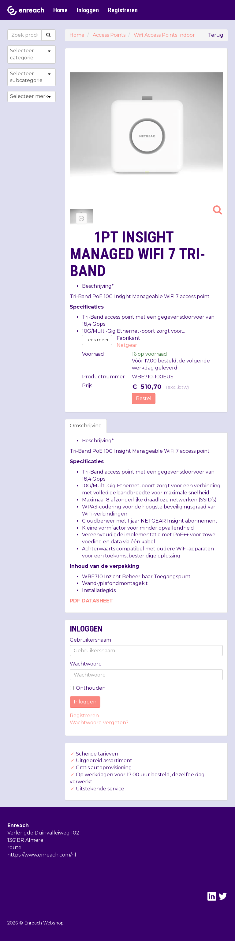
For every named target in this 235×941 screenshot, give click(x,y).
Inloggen (88, 10)
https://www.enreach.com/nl (41, 855)
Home (60, 10)
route (14, 847)
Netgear (127, 345)
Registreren (123, 10)
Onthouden (88, 688)
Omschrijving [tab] (86, 426)
